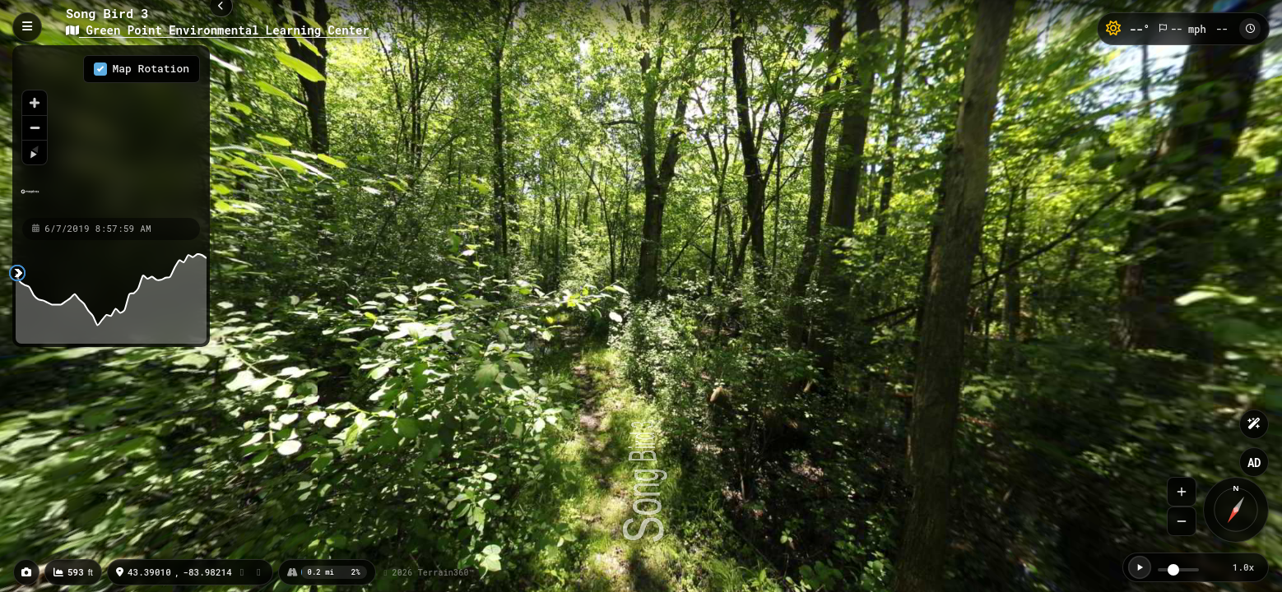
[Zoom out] (34, 127)
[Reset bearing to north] (34, 152)
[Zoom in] (34, 102)
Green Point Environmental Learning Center (217, 30)
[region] (111, 131)
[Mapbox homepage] (30, 198)
